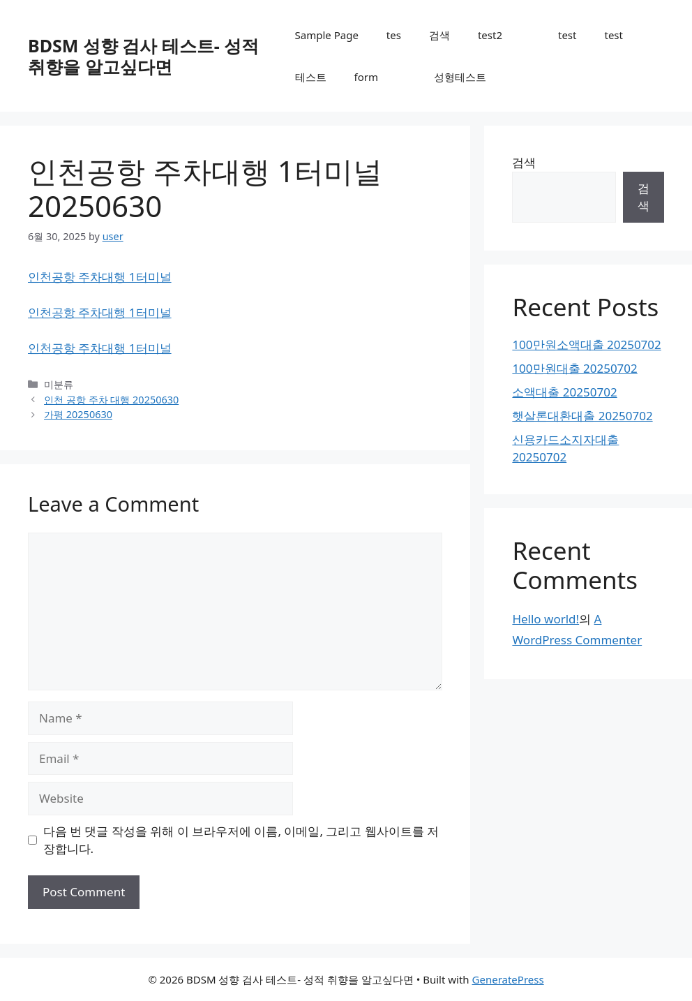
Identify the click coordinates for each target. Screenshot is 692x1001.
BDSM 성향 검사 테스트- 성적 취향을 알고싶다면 (143, 56)
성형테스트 (460, 77)
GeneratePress (508, 979)
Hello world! (545, 619)
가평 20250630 (78, 414)
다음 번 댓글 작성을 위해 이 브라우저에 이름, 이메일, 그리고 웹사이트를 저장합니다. (241, 840)
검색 (439, 35)
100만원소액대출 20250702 (586, 344)
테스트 (310, 77)
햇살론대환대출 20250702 (582, 416)
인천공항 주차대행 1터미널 (100, 277)
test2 (490, 35)
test (567, 35)
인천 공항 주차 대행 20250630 (111, 399)
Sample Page (327, 35)
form (366, 77)
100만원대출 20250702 (574, 368)
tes (393, 35)
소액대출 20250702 (564, 392)
